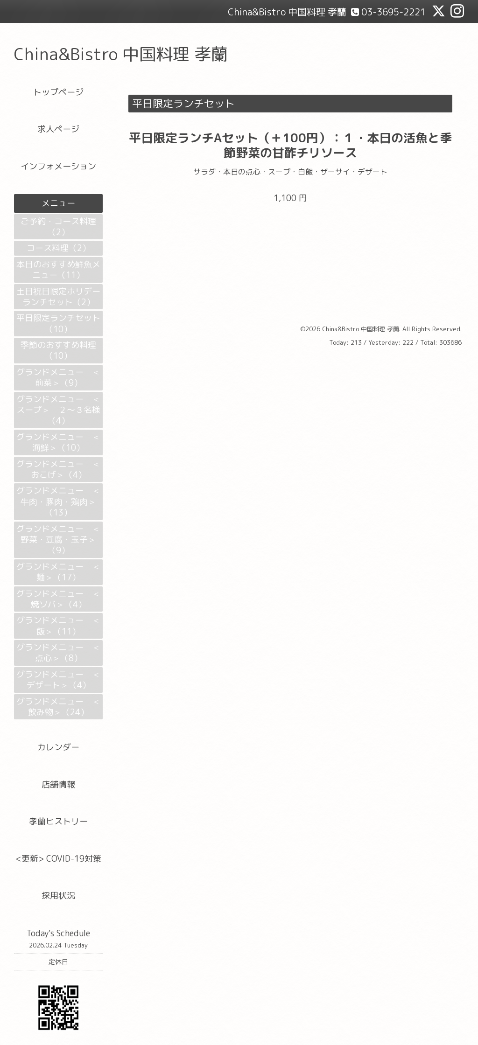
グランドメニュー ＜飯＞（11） (58, 625)
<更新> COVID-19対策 (58, 858)
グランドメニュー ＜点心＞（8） (58, 652)
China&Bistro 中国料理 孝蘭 (121, 54)
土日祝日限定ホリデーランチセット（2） (58, 297)
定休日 (58, 961)
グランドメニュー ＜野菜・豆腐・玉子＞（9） (58, 540)
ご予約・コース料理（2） (58, 227)
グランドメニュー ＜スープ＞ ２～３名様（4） (58, 410)
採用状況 (58, 895)
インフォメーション (58, 166)
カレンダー (58, 747)
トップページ (58, 92)
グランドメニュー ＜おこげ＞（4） (58, 469)
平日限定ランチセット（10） (58, 323)
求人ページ (58, 129)
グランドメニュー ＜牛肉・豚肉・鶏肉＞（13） (58, 501)
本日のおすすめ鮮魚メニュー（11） (58, 269)
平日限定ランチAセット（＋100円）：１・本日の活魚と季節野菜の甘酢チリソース (290, 144)
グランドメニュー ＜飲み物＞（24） (58, 707)
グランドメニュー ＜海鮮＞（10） (58, 442)
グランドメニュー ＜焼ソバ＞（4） (58, 599)
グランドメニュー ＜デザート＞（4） (58, 680)
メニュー (58, 203)
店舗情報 (58, 784)
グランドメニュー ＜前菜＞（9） (58, 377)
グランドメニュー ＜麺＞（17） (58, 572)
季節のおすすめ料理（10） (58, 350)
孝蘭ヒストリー (58, 821)
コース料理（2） (59, 248)
